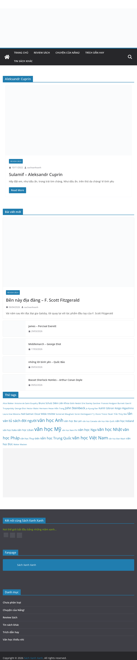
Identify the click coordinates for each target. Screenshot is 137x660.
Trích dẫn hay (94, 52)
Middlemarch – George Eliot (44, 344)
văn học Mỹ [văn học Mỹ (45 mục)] (47, 429)
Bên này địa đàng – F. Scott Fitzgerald (43, 300)
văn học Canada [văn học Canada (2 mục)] (90, 421)
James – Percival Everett (42, 326)
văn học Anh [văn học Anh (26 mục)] (50, 420)
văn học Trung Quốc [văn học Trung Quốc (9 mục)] (55, 438)
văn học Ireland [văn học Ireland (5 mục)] (124, 421)
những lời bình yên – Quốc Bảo (46, 362)
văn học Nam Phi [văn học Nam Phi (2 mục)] (69, 430)
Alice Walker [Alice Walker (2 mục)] (8, 403)
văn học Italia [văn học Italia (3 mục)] (10, 430)
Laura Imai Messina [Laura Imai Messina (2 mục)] (11, 414)
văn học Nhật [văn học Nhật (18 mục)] (109, 429)
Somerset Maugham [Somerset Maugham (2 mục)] (65, 414)
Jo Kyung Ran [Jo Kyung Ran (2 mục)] (92, 408)
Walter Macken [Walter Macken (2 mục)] (20, 444)
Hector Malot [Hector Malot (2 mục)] (33, 408)
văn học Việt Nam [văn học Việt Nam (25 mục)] (90, 438)
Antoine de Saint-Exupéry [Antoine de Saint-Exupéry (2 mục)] (26, 403)
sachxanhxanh (34, 167)
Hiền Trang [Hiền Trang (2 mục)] (59, 408)
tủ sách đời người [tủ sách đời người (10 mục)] (23, 420)
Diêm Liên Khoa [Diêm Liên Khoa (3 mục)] (61, 403)
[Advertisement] (67, 472)
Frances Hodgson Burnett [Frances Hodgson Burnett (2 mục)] (113, 403)
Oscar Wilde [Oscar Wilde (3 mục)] (40, 413)
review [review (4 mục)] (51, 413)
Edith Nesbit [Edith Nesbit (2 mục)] (75, 403)
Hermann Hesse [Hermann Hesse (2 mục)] (46, 408)
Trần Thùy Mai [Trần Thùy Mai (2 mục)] (120, 414)
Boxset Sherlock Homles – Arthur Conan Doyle (55, 380)
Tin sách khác (23, 61)
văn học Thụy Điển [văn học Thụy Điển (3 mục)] (30, 438)
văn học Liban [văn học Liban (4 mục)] (25, 430)
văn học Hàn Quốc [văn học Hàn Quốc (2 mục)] (106, 421)
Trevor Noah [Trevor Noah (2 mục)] (107, 414)
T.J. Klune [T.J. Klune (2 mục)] (96, 414)
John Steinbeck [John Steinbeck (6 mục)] (75, 408)
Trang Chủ (21, 52)
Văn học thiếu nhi (13, 639)
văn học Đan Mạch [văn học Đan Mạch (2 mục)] (117, 438)
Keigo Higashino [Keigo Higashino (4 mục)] (124, 408)
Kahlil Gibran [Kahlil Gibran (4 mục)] (106, 408)
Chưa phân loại (12, 602)
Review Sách (42, 52)
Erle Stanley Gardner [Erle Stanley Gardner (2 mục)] (91, 403)
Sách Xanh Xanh (26, 565)
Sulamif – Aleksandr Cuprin (36, 174)
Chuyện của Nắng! (68, 52)
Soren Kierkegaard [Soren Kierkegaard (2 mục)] (83, 414)
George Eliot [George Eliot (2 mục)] (20, 408)
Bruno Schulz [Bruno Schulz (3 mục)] (45, 403)
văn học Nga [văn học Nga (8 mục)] (87, 430)
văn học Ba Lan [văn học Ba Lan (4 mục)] (73, 421)
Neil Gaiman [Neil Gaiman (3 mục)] (27, 413)
